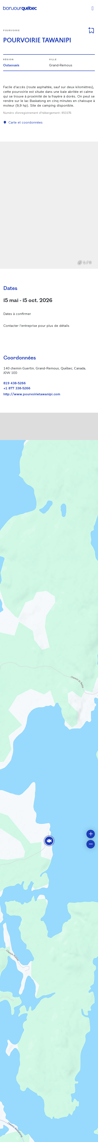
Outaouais (11, 65)
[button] (49, 840)
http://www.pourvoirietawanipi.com (31, 394)
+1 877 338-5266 (16, 388)
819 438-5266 (14, 383)
